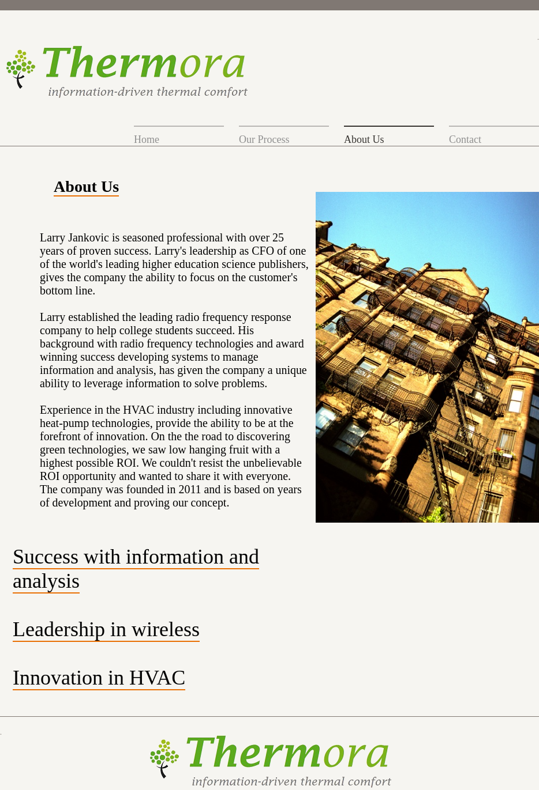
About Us (364, 139)
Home (146, 139)
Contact (465, 139)
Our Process (264, 139)
